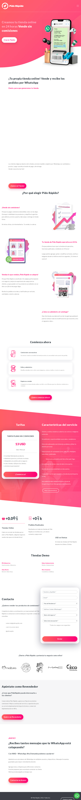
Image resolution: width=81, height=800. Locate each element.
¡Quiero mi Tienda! (17, 186)
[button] (7, 667)
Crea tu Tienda (9, 40)
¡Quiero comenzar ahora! (40, 397)
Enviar (59, 639)
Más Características (50, 490)
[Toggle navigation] (77, 6)
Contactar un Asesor (18, 780)
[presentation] (60, 631)
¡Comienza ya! (20, 474)
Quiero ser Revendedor (12, 717)
